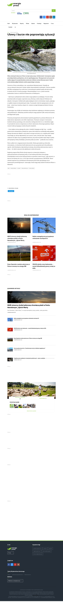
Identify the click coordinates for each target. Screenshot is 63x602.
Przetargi (39, 23)
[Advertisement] (31, 181)
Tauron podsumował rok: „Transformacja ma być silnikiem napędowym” (29, 349)
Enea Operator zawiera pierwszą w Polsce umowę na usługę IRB (28, 339)
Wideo (27, 23)
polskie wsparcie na (37, 549)
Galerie (33, 23)
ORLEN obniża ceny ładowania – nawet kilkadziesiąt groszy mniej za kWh (44, 267)
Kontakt (10, 27)
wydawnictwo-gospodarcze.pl (17, 575)
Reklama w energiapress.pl (15, 581)
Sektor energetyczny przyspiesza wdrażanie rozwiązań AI (26, 319)
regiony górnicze (36, 552)
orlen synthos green (46, 552)
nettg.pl (8, 575)
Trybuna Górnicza (27, 575)
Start (8, 23)
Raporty (22, 23)
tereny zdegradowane (37, 554)
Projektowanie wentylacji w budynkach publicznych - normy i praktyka (29, 359)
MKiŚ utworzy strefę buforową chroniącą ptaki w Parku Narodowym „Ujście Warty (17, 239)
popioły (50, 549)
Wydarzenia (15, 23)
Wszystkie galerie (31, 411)
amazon (45, 549)
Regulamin (46, 23)
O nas (52, 23)
